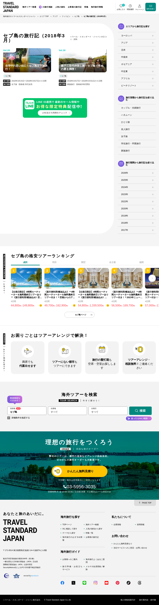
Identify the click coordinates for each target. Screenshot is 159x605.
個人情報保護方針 (127, 600)
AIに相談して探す (69, 529)
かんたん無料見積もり (123, 544)
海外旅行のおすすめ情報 (72, 538)
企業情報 (117, 524)
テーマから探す (68, 533)
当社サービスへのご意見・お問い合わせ (130, 548)
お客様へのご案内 (69, 559)
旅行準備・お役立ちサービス (72, 568)
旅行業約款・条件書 (147, 600)
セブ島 (8, 76)
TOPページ (67, 524)
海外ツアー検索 (92, 524)
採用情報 (140, 524)
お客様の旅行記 (92, 537)
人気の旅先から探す (94, 529)
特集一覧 (89, 533)
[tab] (54, 263)
